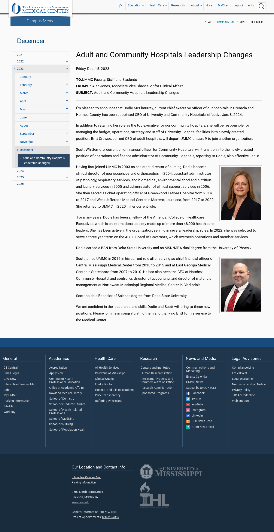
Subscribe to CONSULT (201, 385)
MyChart (223, 6)
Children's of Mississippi (110, 370)
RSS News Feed (199, 418)
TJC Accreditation (243, 393)
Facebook (195, 390)
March (24, 90)
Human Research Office (156, 370)
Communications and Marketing (200, 367)
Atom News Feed (200, 424)
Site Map (9, 404)
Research (177, 6)
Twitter (193, 396)
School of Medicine (61, 416)
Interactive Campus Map (20, 382)
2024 (20, 168)
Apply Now (56, 370)
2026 (20, 181)
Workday (9, 409)
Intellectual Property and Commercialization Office (157, 378)
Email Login (11, 370)
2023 (20, 66)
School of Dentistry (61, 396)
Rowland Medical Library (65, 390)
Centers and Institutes (155, 365)
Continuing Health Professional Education (64, 378)
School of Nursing (61, 421)
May (23, 107)
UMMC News (194, 379)
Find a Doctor (104, 382)
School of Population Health (67, 427)
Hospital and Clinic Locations (114, 387)
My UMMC (10, 393)
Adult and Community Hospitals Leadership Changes (43, 158)
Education (134, 6)
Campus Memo (41, 21)
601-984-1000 (108, 509)
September (27, 131)
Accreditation (58, 365)
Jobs (7, 387)
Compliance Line (243, 365)
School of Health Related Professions (65, 409)
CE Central (11, 365)
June (23, 115)
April (23, 98)
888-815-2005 (110, 514)
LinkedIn (194, 413)
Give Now (10, 376)
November (27, 139)
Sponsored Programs (155, 390)
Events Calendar (197, 374)
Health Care (156, 6)
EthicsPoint (239, 370)
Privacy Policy (241, 387)
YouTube (194, 402)
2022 (20, 59)
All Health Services (107, 365)
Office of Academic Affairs (66, 385)
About (195, 6)
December (26, 147)
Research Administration (157, 385)
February (26, 82)
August (25, 123)
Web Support (240, 398)
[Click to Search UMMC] (261, 6)
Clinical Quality (105, 376)
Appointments (244, 6)
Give (209, 6)
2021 (20, 52)
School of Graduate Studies (67, 401)
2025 (20, 175)
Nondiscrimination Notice (249, 382)
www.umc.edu (80, 499)
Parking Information (17, 398)
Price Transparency (108, 393)
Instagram (196, 407)
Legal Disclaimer (243, 376)
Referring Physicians (108, 398)
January (25, 74)
